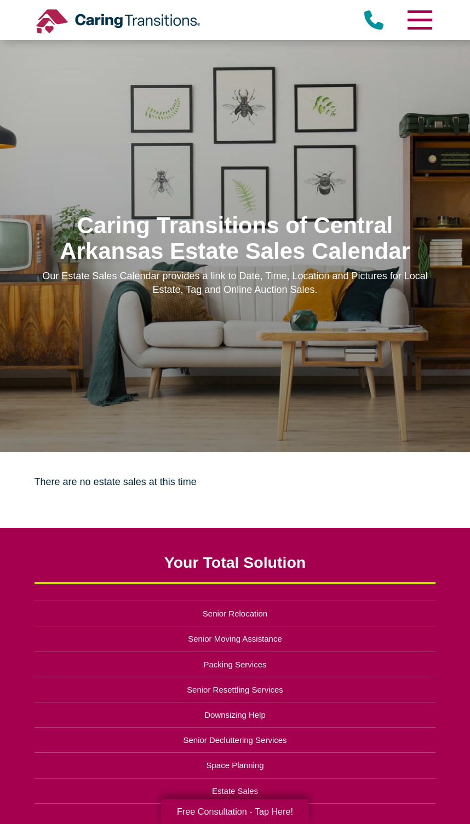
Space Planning (235, 765)
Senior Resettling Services (235, 689)
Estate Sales (235, 791)
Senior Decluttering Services (234, 740)
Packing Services (235, 664)
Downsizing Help (235, 714)
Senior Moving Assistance (235, 638)
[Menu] (419, 20)
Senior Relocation (235, 613)
